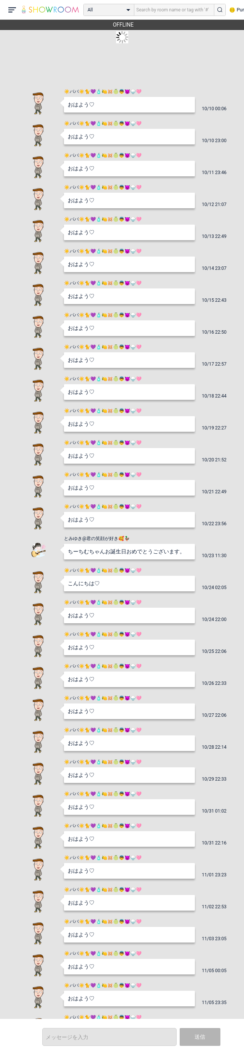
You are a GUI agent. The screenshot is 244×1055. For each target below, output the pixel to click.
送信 (200, 1037)
